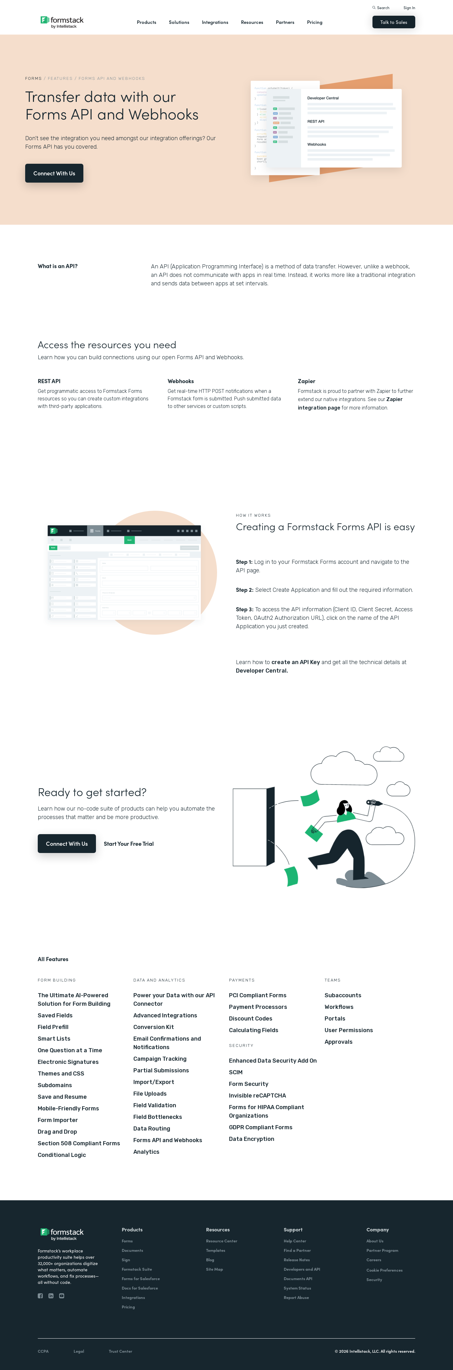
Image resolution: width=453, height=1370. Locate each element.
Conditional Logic (62, 1155)
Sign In (409, 7)
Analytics (146, 1151)
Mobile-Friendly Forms (68, 1108)
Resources (252, 22)
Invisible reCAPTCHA (257, 1095)
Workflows (339, 1007)
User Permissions (349, 1030)
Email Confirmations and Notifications (167, 1043)
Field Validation (154, 1105)
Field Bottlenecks (157, 1117)
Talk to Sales (393, 22)
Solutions (179, 22)
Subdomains (55, 1085)
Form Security (248, 1084)
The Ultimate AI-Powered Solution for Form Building (74, 999)
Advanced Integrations (165, 1015)
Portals (335, 1018)
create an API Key (295, 662)
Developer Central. (262, 670)
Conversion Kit (153, 1027)
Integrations (215, 22)
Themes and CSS (61, 1073)
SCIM (236, 1072)
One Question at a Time (70, 1050)
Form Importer (58, 1120)
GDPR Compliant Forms (261, 1127)
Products (146, 22)
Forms (33, 78)
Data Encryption (251, 1139)
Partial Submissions (161, 1070)
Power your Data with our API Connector (174, 999)
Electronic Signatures (68, 1062)
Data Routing (151, 1128)
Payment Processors (258, 1007)
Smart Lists (54, 1038)
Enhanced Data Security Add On (273, 1060)
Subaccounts (343, 995)
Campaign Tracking (160, 1058)
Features (60, 78)
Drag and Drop (57, 1131)
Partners (285, 22)
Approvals (339, 1041)
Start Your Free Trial (129, 843)
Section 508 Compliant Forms (79, 1143)
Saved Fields (55, 1015)
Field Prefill (53, 1027)
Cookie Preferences (384, 1270)
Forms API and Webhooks (167, 1140)
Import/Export (153, 1082)
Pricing (314, 22)
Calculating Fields (253, 1030)
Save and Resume (62, 1096)
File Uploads (150, 1093)
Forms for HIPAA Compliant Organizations (266, 1111)
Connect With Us (54, 173)
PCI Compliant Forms (258, 995)
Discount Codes (250, 1018)
